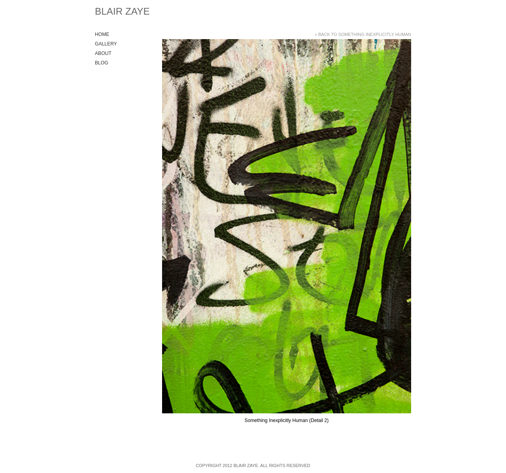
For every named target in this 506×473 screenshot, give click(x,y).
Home (102, 34)
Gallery (106, 44)
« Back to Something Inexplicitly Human (363, 34)
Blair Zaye (122, 11)
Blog (101, 63)
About (103, 53)
